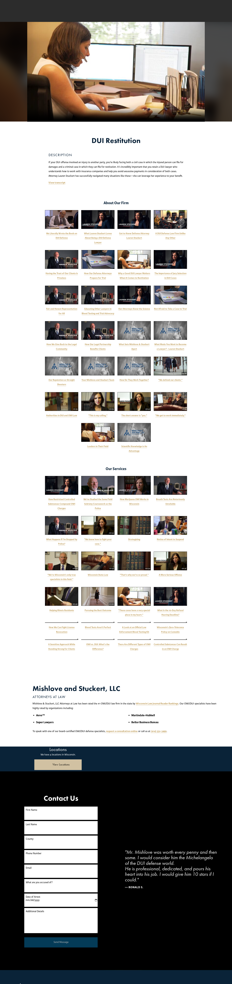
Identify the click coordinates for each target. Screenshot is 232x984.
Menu (210, 11)
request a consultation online (164, 730)
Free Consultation (157, 11)
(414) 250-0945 (188, 11)
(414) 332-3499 (201, 730)
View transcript (57, 182)
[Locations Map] (174, 747)
